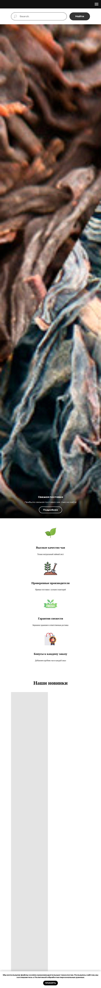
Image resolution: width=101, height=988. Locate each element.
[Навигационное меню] (96, 4)
